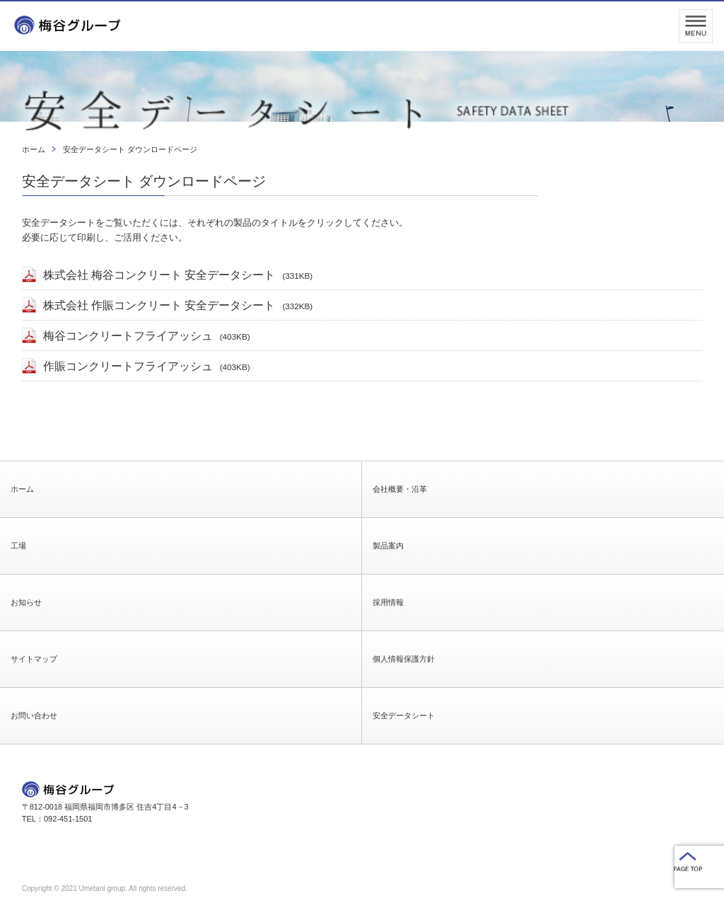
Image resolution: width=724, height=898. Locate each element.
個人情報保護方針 (404, 659)
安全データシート (404, 715)
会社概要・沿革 (400, 489)
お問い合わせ (34, 715)
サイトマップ (34, 659)
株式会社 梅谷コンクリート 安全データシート (178, 275)
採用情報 (388, 602)
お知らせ (26, 602)
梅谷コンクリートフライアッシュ (146, 336)
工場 (18, 545)
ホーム (22, 489)
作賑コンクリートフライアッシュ (146, 366)
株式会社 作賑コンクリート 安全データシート (178, 305)
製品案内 (388, 545)
